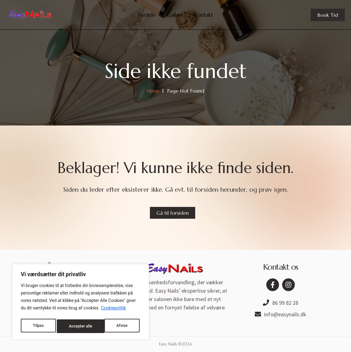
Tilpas (37, 326)
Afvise (74, 326)
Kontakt (203, 14)
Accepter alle (117, 326)
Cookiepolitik (113, 310)
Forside (147, 14)
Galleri (175, 14)
